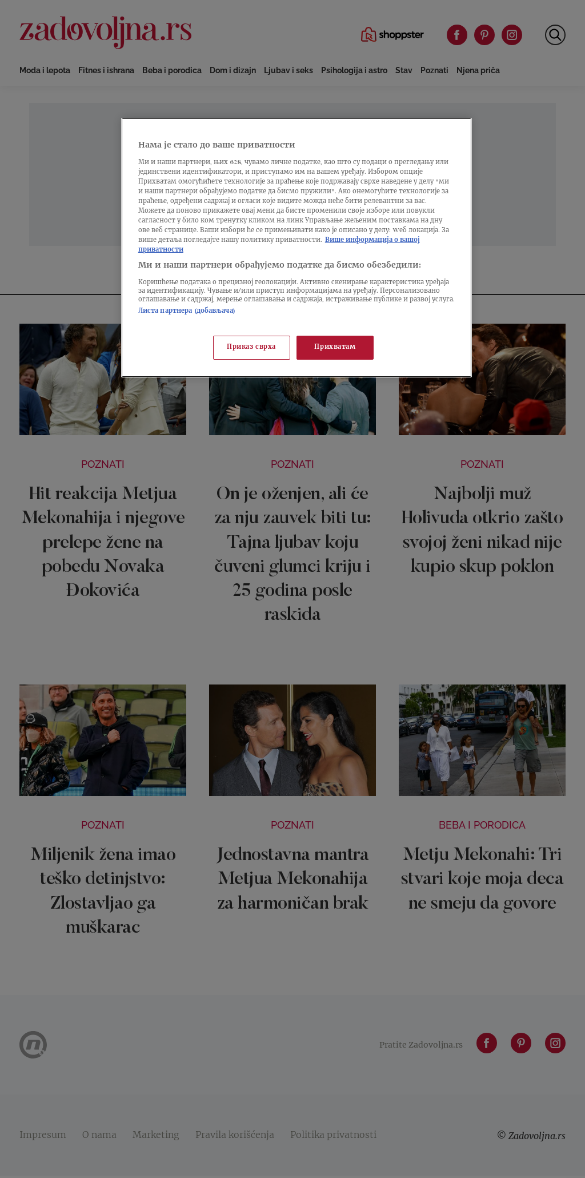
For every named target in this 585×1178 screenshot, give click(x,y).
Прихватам (334, 347)
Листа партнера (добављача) (186, 311)
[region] (296, 247)
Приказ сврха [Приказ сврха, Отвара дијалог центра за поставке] (251, 347)
